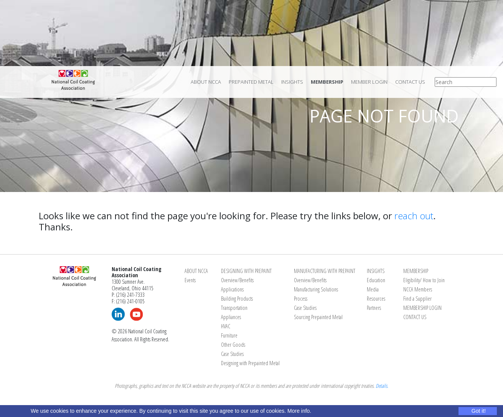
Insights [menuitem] (292, 81)
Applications (232, 289)
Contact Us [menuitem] (410, 81)
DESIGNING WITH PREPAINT (246, 271)
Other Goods (233, 344)
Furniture (229, 335)
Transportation (234, 307)
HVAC (225, 326)
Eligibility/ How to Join (424, 280)
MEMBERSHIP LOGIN (422, 307)
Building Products (237, 298)
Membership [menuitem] (327, 81)
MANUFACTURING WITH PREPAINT (324, 271)
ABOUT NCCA (196, 271)
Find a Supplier (417, 298)
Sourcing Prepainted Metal (318, 317)
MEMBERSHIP (415, 271)
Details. (382, 385)
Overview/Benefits (237, 280)
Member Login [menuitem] (369, 81)
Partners (374, 307)
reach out (413, 215)
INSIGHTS (375, 271)
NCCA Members (417, 289)
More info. (299, 411)
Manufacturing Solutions (316, 289)
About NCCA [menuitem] (206, 81)
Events (190, 280)
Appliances (231, 317)
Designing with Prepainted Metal (250, 363)
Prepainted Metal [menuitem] (251, 81)
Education (376, 280)
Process (300, 298)
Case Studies (232, 353)
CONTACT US (414, 317)
